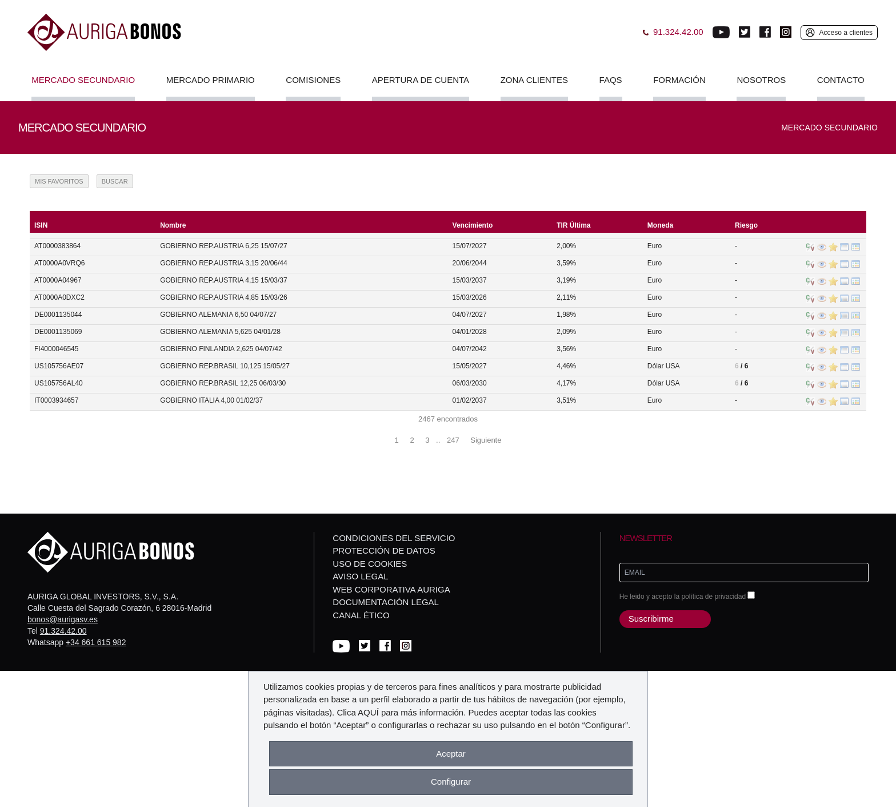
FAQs (610, 80)
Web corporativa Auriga (391, 589)
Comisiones (313, 80)
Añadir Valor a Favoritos (832, 247)
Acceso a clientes (846, 33)
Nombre (173, 225)
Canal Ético (361, 615)
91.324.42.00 (63, 630)
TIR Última (573, 225)
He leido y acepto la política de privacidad (687, 596)
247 (453, 440)
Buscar (115, 181)
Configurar (451, 781)
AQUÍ (368, 712)
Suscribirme (651, 618)
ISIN (40, 225)
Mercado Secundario (83, 80)
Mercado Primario (210, 80)
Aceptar (451, 753)
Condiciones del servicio (394, 538)
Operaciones (855, 247)
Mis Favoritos (59, 181)
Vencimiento (473, 225)
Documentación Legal (386, 602)
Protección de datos (384, 550)
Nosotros (761, 80)
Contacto (841, 80)
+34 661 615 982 (96, 642)
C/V (810, 247)
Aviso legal (360, 576)
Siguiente (485, 440)
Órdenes (844, 247)
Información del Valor (821, 247)
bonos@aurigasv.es (62, 619)
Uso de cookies (370, 564)
